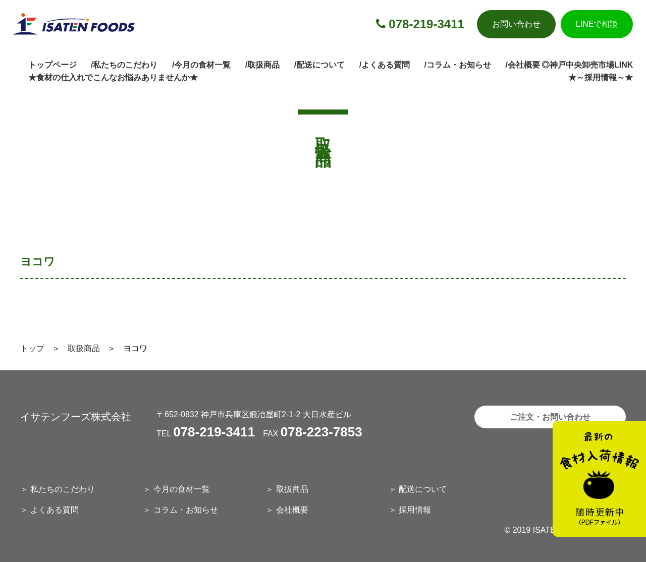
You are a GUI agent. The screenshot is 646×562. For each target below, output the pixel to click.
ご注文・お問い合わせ (550, 417)
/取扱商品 (262, 65)
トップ (32, 348)
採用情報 (415, 509)
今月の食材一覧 (181, 489)
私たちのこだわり (62, 489)
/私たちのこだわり (124, 65)
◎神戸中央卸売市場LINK (587, 65)
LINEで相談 (597, 24)
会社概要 (292, 509)
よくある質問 (54, 509)
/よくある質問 (384, 65)
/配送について (319, 65)
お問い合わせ (516, 24)
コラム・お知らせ (185, 509)
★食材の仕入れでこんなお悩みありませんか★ (113, 77)
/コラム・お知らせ (457, 65)
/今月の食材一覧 (201, 65)
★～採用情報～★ (600, 77)
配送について (423, 489)
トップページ (52, 65)
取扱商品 (84, 348)
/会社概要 (522, 65)
